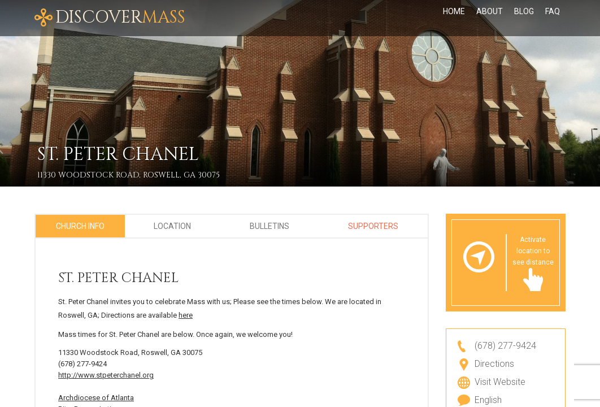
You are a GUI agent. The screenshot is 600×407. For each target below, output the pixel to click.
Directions (494, 363)
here (186, 315)
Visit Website (500, 381)
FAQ (552, 18)
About (489, 18)
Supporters (373, 226)
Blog (524, 18)
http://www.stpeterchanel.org (106, 375)
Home (454, 18)
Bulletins (269, 226)
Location (172, 226)
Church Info (80, 226)
